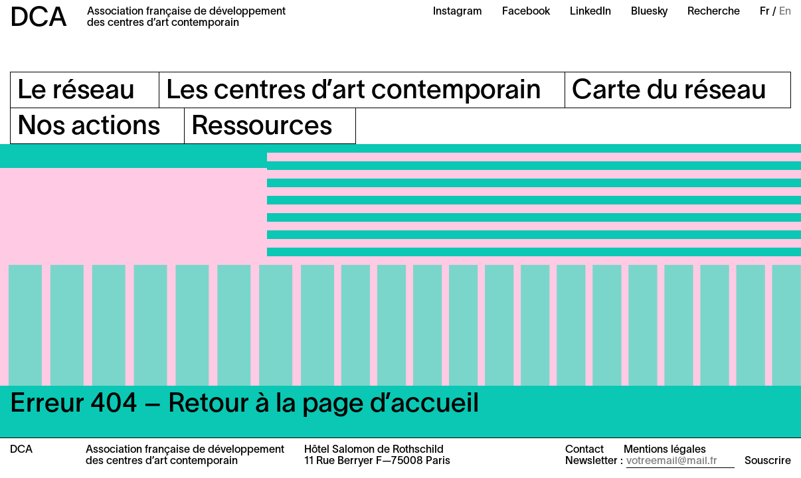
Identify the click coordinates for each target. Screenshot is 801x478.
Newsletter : (594, 461)
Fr (765, 12)
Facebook (526, 12)
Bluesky (649, 12)
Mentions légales (665, 450)
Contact (584, 450)
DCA (38, 19)
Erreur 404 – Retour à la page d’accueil (244, 404)
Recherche (713, 12)
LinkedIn (590, 12)
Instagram (457, 12)
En (785, 12)
